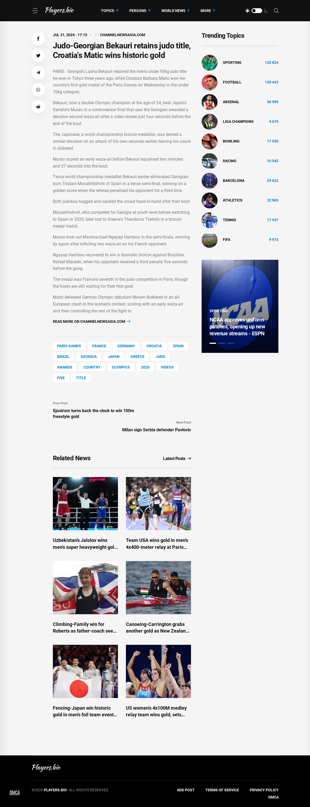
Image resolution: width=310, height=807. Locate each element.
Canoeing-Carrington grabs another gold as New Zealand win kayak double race (157, 630)
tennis (229, 220)
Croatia (154, 346)
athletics (233, 200)
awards (64, 367)
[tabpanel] (240, 306)
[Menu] (35, 10)
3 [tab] (231, 343)
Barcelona (233, 180)
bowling (231, 141)
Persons (137, 11)
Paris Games (69, 346)
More (206, 11)
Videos (167, 367)
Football (232, 82)
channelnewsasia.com (122, 35)
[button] (38, 38)
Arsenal (231, 102)
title (81, 378)
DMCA (273, 797)
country (92, 367)
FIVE (61, 378)
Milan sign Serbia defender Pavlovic (156, 429)
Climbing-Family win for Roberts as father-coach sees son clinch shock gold (84, 630)
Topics (107, 11)
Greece (138, 356)
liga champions (238, 121)
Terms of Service (222, 790)
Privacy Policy (264, 790)
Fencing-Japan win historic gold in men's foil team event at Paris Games (83, 714)
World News (173, 11)
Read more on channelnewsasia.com (91, 321)
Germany (126, 346)
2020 (145, 367)
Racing (229, 161)
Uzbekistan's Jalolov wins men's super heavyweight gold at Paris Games (85, 546)
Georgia (89, 356)
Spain (178, 346)
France (99, 346)
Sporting (232, 62)
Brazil (63, 356)
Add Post (186, 790)
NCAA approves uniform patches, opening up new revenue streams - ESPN (237, 326)
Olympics (121, 367)
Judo (160, 356)
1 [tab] (213, 343)
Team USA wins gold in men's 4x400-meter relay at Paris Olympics (157, 546)
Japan (114, 356)
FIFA (226, 239)
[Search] (276, 10)
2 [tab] (222, 343)
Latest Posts (177, 458)
